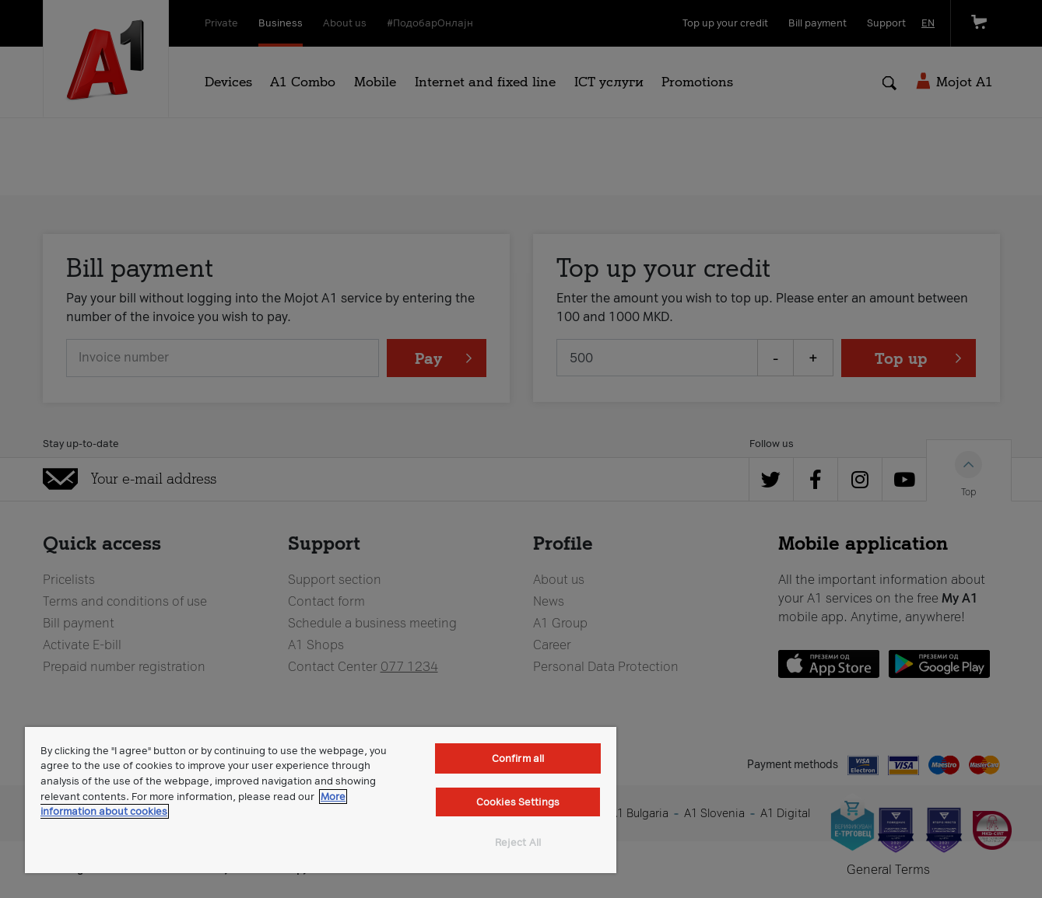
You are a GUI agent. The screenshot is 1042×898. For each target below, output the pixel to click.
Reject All (518, 842)
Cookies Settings (518, 802)
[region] (320, 800)
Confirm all (518, 758)
